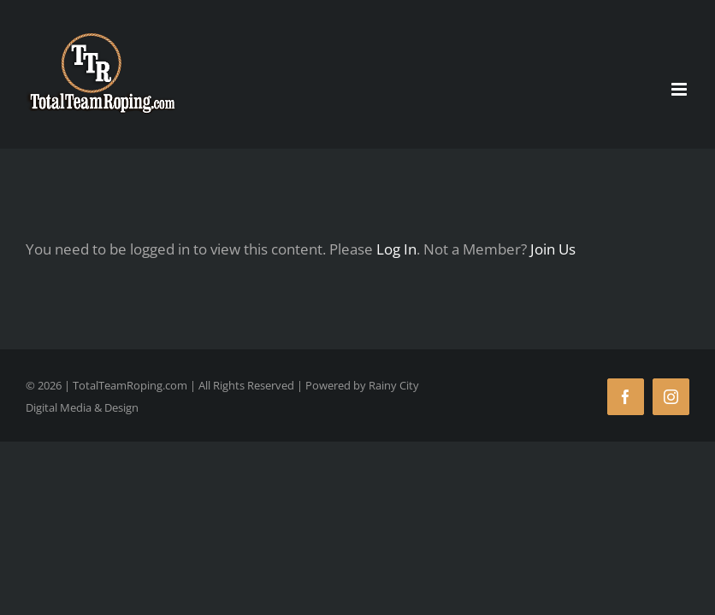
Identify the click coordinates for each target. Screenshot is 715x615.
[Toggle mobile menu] (680, 89)
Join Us (553, 249)
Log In (396, 249)
